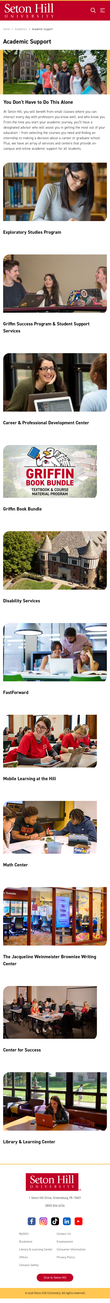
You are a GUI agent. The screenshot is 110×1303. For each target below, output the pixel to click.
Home (6, 29)
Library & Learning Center (36, 1249)
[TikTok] (55, 1221)
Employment (65, 1242)
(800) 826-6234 (55, 1206)
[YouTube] (78, 1221)
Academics (21, 29)
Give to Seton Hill (55, 1278)
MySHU (24, 1234)
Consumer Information (71, 1249)
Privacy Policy (66, 1257)
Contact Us (64, 1234)
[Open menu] (102, 11)
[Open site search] (93, 11)
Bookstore (25, 1242)
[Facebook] (32, 1221)
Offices (23, 1257)
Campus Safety (28, 1265)
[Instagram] (43, 1221)
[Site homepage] (29, 10)
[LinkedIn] (67, 1221)
